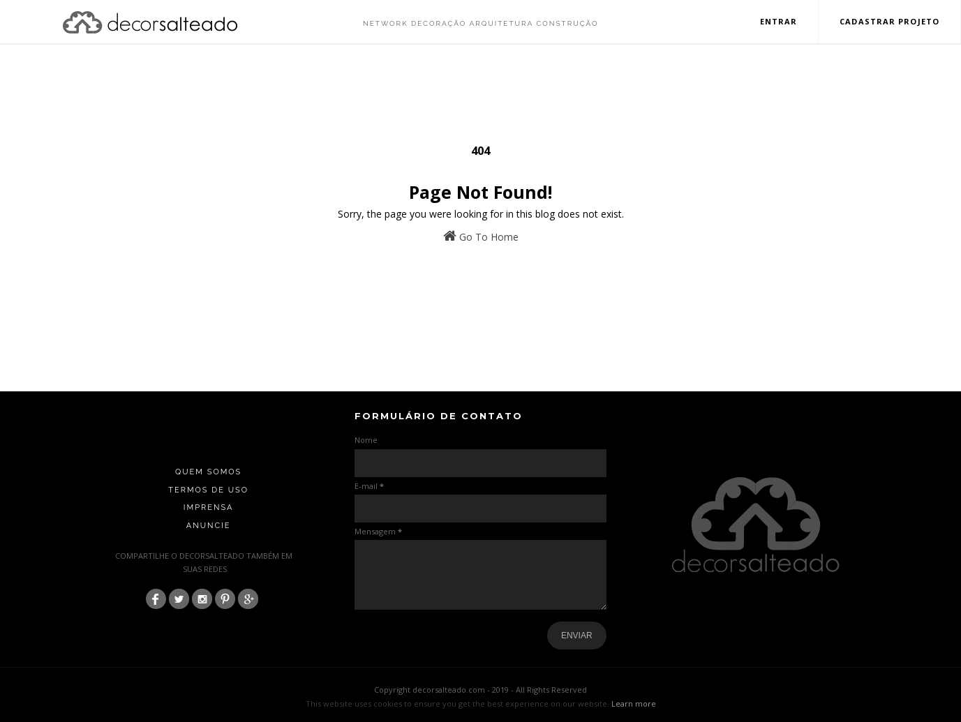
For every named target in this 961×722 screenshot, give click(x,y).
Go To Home (481, 236)
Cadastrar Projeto (889, 21)
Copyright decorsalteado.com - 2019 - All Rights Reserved (480, 689)
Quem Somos (208, 471)
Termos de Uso (208, 490)
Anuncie (208, 525)
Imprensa (209, 507)
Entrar (779, 21)
